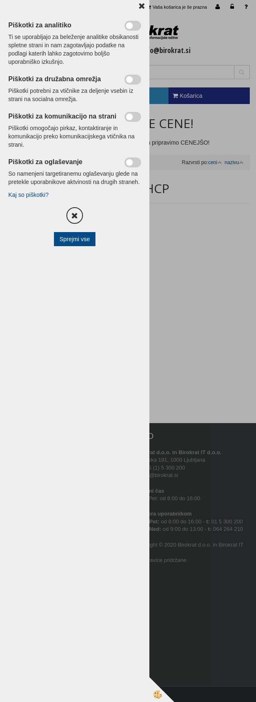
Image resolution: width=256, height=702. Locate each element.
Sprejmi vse (74, 239)
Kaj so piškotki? (28, 194)
